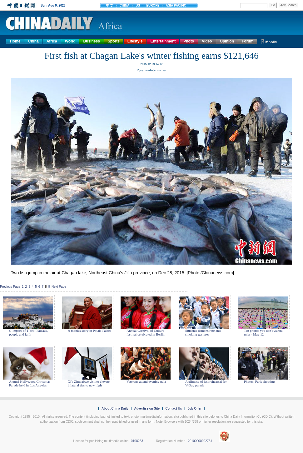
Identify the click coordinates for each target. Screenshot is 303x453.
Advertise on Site (147, 408)
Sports (114, 41)
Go (273, 5)
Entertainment (163, 41)
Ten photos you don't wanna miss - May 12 (263, 332)
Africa (52, 41)
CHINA (125, 5)
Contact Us (173, 408)
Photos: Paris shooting (259, 381)
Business (91, 41)
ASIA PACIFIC (176, 5)
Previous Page (10, 286)
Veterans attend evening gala (146, 381)
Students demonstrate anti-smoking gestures (203, 332)
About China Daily (115, 408)
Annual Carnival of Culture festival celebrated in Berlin (146, 332)
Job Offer (194, 408)
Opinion (227, 41)
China (33, 41)
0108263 (137, 441)
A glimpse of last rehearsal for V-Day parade (206, 383)
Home (15, 41)
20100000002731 (200, 441)
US (138, 5)
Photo (188, 41)
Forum (247, 41)
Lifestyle (135, 41)
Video (207, 41)
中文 (109, 5)
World (70, 41)
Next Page (59, 286)
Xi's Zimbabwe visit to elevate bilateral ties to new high (89, 383)
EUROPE (152, 5)
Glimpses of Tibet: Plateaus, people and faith (28, 332)
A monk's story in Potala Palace (89, 330)
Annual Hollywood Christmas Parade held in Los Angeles (29, 383)
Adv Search (288, 5)
